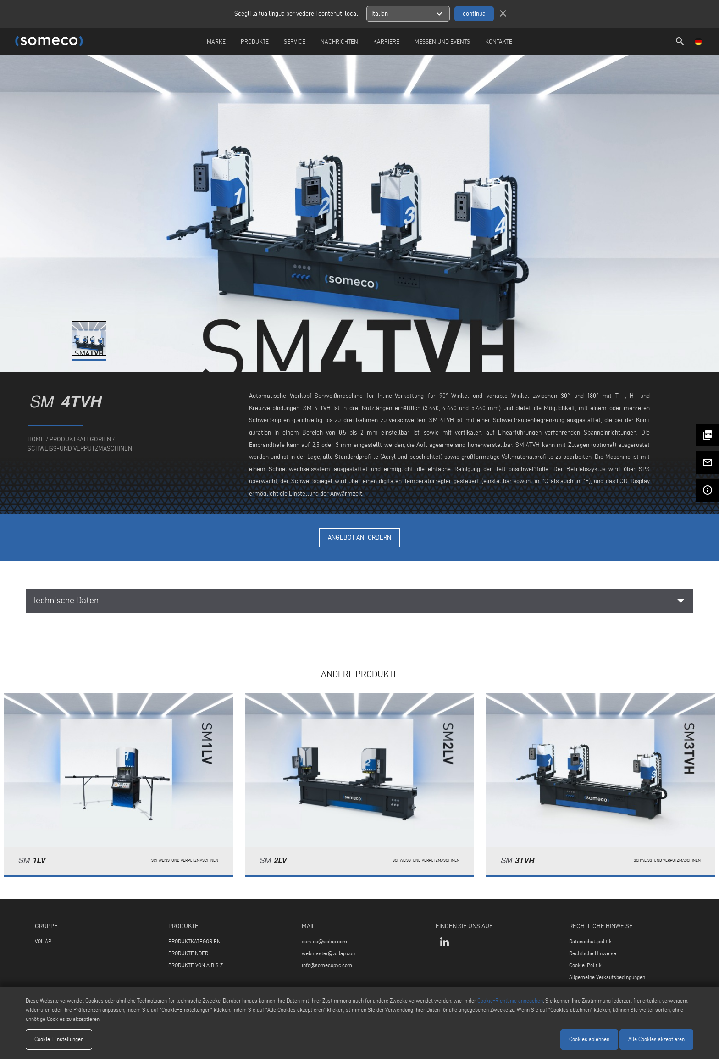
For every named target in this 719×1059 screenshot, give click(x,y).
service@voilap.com (324, 941)
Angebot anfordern (359, 537)
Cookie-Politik (585, 965)
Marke (216, 41)
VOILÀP (43, 941)
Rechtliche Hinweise (592, 953)
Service (294, 41)
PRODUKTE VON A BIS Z (195, 965)
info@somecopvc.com (327, 965)
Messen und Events (442, 41)
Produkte (255, 41)
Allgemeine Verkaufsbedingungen (607, 977)
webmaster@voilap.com (329, 953)
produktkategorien (80, 439)
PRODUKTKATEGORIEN (194, 941)
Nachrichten (339, 41)
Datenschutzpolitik (590, 941)
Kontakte (498, 41)
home (36, 439)
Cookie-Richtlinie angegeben (510, 1000)
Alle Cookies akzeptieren (656, 1039)
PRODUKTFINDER (188, 953)
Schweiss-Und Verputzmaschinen (80, 448)
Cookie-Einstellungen (58, 1039)
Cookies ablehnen (589, 1039)
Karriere (386, 41)
